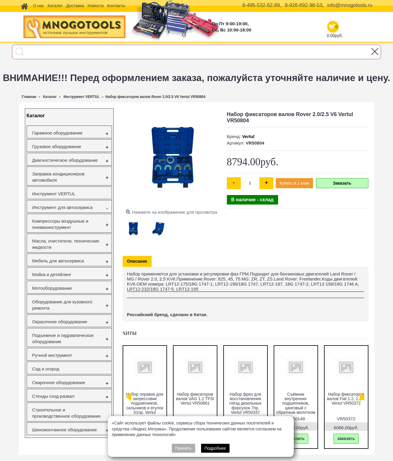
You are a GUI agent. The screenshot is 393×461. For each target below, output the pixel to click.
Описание (137, 261)
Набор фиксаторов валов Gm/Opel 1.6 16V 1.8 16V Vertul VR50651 (245, 401)
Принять (183, 448)
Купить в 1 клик (294, 183)
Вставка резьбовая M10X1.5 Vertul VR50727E (295, 399)
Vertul (248, 136)
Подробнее (215, 448)
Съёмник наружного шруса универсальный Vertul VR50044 (195, 401)
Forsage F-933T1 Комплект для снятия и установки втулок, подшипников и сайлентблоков (346, 405)
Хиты (130, 333)
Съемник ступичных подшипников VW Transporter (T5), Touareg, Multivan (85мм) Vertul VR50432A (145, 405)
